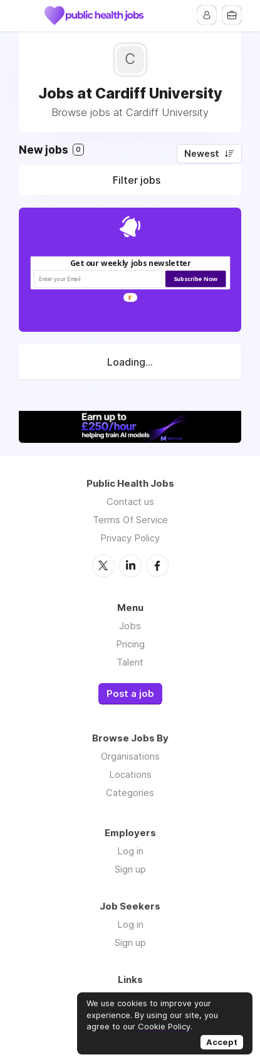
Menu (28, 15)
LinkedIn (130, 565)
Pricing (130, 644)
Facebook (157, 565)
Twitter (103, 565)
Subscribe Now (195, 279)
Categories (130, 793)
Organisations (130, 756)
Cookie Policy (164, 1026)
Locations (130, 774)
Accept (221, 1042)
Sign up (130, 869)
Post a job (130, 693)
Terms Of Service (130, 520)
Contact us (130, 501)
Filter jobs (136, 180)
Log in (130, 851)
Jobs (130, 626)
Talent (130, 662)
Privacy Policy (130, 538)
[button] (130, 262)
